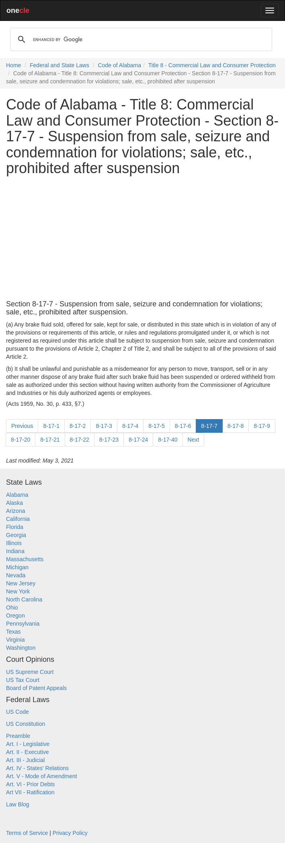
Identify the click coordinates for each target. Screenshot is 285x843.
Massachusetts (24, 559)
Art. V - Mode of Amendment (41, 776)
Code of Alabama (119, 65)
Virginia (15, 639)
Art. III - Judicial (25, 760)
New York (18, 591)
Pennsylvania (22, 623)
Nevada (15, 575)
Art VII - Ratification (30, 792)
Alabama (17, 495)
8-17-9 (262, 426)
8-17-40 (167, 439)
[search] (140, 39)
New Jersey (20, 583)
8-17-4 (130, 426)
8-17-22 (79, 439)
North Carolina (24, 599)
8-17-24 (138, 439)
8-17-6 (183, 426)
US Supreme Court (29, 672)
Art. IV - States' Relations (37, 768)
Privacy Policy (70, 833)
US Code (17, 712)
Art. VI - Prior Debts (30, 784)
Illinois (14, 543)
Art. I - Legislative (27, 744)
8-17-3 (104, 426)
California (18, 519)
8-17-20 (20, 439)
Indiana (15, 551)
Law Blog (17, 804)
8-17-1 (51, 426)
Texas (13, 631)
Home (13, 65)
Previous (22, 426)
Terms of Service (27, 833)
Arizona (15, 511)
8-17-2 (78, 426)
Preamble (18, 736)
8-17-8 (236, 426)
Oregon (15, 615)
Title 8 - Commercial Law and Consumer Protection (212, 65)
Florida (14, 527)
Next (193, 439)
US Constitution (25, 724)
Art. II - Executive (27, 752)
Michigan (17, 567)
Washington (20, 648)
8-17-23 (109, 439)
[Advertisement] (142, 238)
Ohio (12, 607)
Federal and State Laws (59, 65)
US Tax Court (22, 680)
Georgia (16, 535)
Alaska (14, 503)
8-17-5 (156, 426)
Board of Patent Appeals (36, 688)
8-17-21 (49, 439)
